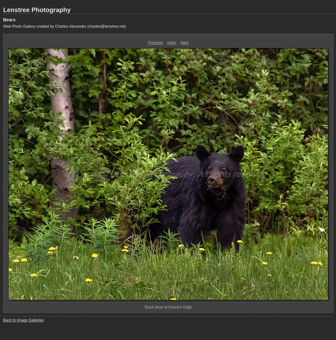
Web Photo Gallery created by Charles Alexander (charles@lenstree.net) (64, 26)
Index (171, 42)
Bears (9, 19)
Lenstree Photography (37, 9)
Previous (155, 42)
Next (185, 42)
